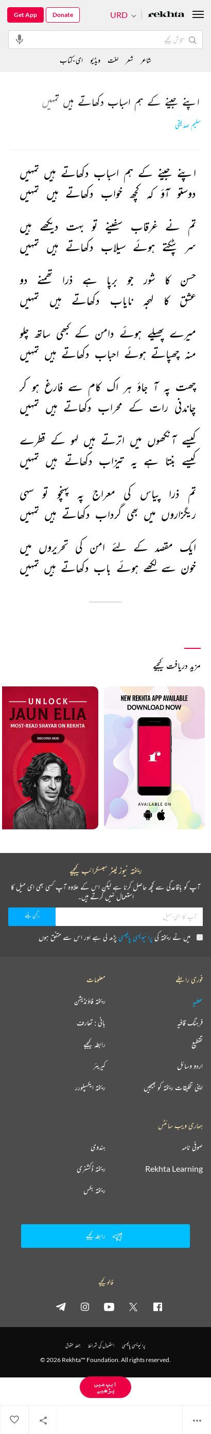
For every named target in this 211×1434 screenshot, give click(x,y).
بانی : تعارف (91, 1023)
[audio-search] (19, 39)
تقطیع (197, 1044)
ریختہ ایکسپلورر (90, 1087)
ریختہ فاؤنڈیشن (90, 1001)
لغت (113, 60)
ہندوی (98, 1147)
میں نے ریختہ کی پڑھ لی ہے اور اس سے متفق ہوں (121, 937)
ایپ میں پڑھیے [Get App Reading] (105, 1387)
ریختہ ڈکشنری (91, 1169)
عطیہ (197, 1001)
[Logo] (166, 15)
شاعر (145, 60)
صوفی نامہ (192, 1147)
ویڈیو (95, 60)
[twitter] (133, 1306)
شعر (129, 60)
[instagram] (85, 1306)
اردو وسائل (190, 1066)
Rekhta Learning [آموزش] (174, 1169)
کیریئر (99, 1066)
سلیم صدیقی (188, 125)
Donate (62, 15)
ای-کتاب (71, 60)
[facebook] (157, 1306)
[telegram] (60, 1306)
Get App (25, 15)
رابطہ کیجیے (94, 1044)
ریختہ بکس (94, 1190)
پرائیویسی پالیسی (135, 937)
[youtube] (109, 1306)
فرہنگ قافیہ (190, 1023)
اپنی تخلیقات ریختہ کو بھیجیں (173, 1087)
